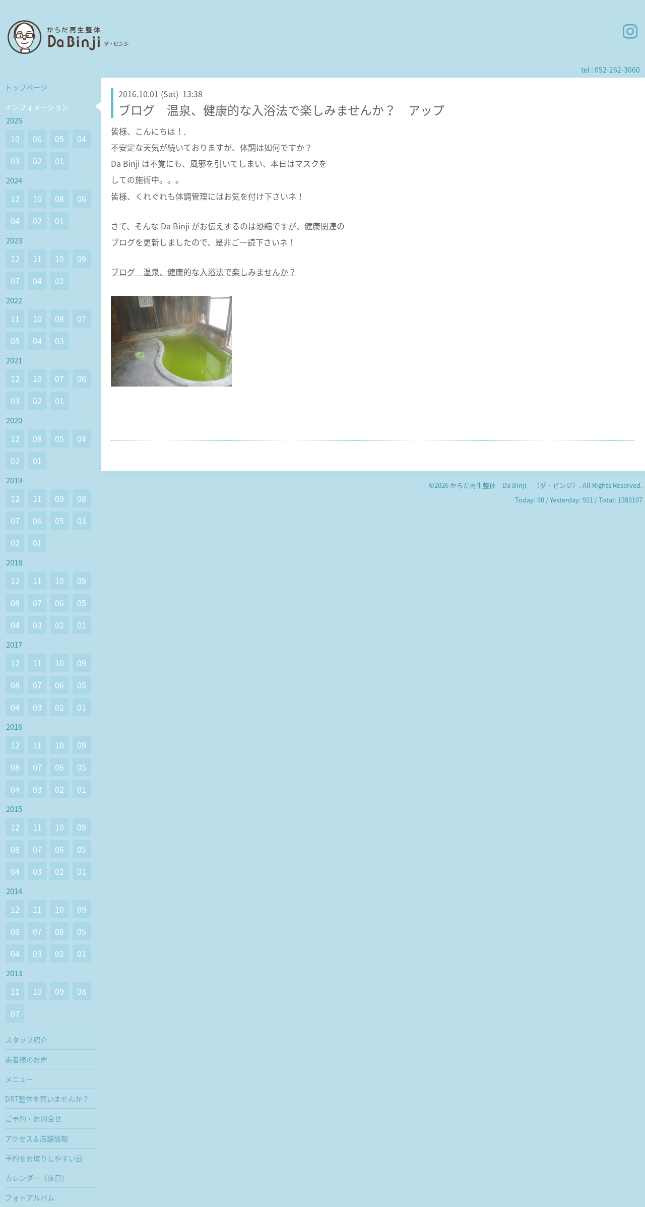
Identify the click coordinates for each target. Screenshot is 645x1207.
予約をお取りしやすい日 (44, 1158)
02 (37, 161)
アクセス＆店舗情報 (36, 1138)
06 (37, 139)
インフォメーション (37, 107)
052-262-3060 (617, 70)
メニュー (19, 1079)
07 (15, 281)
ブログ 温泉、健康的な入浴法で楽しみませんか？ (203, 272)
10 (15, 139)
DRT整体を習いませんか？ (47, 1099)
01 (59, 161)
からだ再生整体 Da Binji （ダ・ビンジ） (514, 485)
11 (37, 258)
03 (15, 161)
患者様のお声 (26, 1059)
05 (59, 139)
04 (81, 139)
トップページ (26, 87)
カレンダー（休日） (37, 1178)
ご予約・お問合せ (33, 1118)
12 (15, 199)
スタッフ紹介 (26, 1040)
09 (81, 258)
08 (59, 199)
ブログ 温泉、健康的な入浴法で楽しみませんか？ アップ (281, 110)
